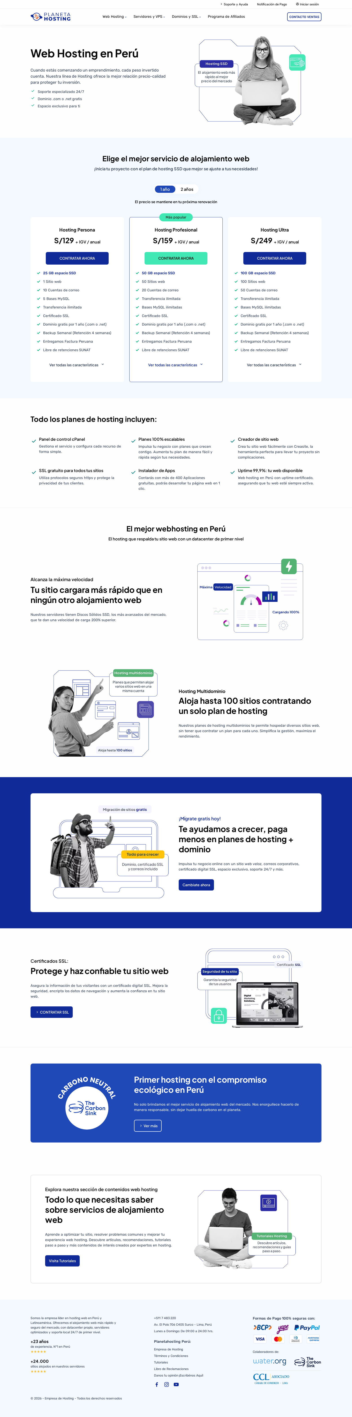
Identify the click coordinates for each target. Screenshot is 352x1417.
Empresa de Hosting (168, 1349)
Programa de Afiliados (226, 16)
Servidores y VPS (148, 16)
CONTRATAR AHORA (77, 258)
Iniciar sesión (307, 4)
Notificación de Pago (272, 4)
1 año (165, 189)
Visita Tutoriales (62, 1260)
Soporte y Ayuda (234, 4)
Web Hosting (113, 16)
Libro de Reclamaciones (171, 1369)
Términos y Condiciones (171, 1356)
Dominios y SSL (185, 16)
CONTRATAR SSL (52, 1012)
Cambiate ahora (196, 884)
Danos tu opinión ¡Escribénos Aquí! (178, 1375)
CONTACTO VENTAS (304, 17)
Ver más (148, 1125)
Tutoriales (161, 1362)
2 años (187, 189)
